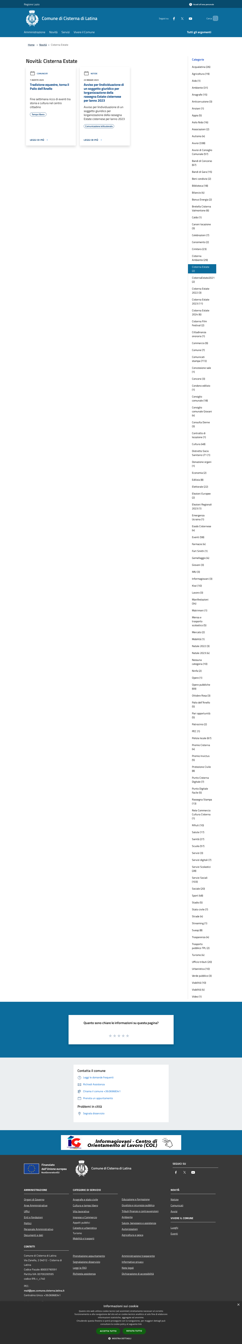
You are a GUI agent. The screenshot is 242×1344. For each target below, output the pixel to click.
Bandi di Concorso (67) (202, 163)
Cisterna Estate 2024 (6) (200, 312)
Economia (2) (199, 473)
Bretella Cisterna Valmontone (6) (201, 208)
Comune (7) (198, 350)
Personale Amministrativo (38, 1229)
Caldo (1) (197, 217)
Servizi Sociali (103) (199, 880)
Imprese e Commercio (85, 1217)
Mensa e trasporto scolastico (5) (199, 621)
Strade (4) (197, 916)
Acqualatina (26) (201, 67)
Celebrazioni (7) (200, 235)
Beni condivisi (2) (201, 179)
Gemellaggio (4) (200, 558)
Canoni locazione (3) (201, 226)
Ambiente (127, 1217)
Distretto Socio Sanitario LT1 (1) (201, 453)
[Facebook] (168, 18)
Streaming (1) (199, 923)
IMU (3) (196, 572)
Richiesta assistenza (84, 1274)
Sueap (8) (197, 930)
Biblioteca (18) (200, 186)
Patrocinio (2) (199, 724)
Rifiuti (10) (198, 825)
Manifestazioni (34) (200, 601)
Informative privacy (133, 1262)
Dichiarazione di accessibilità (138, 1274)
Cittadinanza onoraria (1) (199, 334)
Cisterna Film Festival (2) (199, 323)
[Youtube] (185, 18)
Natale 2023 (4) (200, 653)
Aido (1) (196, 81)
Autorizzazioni (130, 1229)
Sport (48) (197, 895)
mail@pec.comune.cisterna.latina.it (44, 1291)
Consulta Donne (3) (201, 424)
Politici (28, 1223)
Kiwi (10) (197, 586)
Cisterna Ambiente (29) (200, 258)
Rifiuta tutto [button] (134, 1330)
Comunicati (39, 73)
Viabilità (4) (198, 990)
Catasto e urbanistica (85, 1228)
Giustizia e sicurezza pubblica (138, 1205)
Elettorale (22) (200, 487)
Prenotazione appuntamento (89, 1256)
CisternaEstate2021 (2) (203, 280)
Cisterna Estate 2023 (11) (200, 301)
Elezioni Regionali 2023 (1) (202, 506)
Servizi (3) (197, 853)
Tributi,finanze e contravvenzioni (140, 1211)
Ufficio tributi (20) (202, 962)
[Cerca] (214, 18)
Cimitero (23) (199, 249)
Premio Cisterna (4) (201, 747)
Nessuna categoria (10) (199, 662)
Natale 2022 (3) (200, 646)
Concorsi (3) (198, 379)
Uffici (27, 1211)
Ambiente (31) (200, 88)
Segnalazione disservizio (86, 1262)
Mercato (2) (198, 632)
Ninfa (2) (197, 671)
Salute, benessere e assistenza (139, 1223)
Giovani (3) (198, 565)
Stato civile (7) (200, 909)
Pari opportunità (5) (201, 715)
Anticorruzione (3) (202, 101)
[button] (121, 1338)
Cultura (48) (198, 444)
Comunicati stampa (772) (199, 359)
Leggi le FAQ (80, 1268)
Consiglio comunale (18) (200, 398)
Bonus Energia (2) (202, 199)
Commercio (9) (200, 343)
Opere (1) (197, 678)
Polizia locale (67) (201, 738)
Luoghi (174, 1228)
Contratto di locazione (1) (199, 435)
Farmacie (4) (198, 544)
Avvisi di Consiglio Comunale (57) (202, 152)
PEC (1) (196, 731)
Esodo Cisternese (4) (201, 528)
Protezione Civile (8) (201, 769)
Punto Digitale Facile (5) (200, 791)
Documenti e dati (33, 1235)
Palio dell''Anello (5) (201, 704)
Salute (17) (198, 832)
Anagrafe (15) (199, 95)
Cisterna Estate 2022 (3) (200, 291)
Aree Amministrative (35, 1205)
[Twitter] (176, 18)
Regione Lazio (31, 4)
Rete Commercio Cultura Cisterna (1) (201, 814)
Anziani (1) (198, 108)
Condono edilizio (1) (201, 388)
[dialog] (121, 1322)
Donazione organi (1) (201, 464)
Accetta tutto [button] (108, 1331)
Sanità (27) (198, 839)
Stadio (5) (197, 902)
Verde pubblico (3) (202, 976)
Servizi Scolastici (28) (201, 869)
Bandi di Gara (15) (202, 172)
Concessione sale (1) (201, 370)
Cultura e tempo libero (85, 1205)
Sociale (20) (198, 889)
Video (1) (197, 996)
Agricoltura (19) (200, 74)
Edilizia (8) (197, 480)
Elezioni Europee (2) (201, 495)
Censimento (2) (200, 242)
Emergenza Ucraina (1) (198, 517)
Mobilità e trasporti (83, 1238)
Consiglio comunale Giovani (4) (202, 411)
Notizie (90, 73)
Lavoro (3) (197, 593)
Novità (43, 45)
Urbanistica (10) (201, 969)
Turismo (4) (198, 955)
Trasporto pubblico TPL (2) (200, 946)
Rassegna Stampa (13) (202, 801)
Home (31, 45)
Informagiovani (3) (202, 579)
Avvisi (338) (198, 143)
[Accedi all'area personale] (201, 4)
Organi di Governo (34, 1199)
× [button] (238, 1305)
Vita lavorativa (81, 1211)
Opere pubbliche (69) (201, 687)
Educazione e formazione (136, 1199)
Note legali (128, 1268)
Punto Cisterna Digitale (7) (200, 780)
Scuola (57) (198, 846)
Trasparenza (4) (200, 937)
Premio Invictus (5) (200, 758)
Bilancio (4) (198, 193)
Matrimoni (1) (199, 610)
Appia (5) (197, 115)
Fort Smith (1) (199, 551)
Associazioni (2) (200, 129)
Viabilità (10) (199, 983)
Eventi (174, 1234)
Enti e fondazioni (33, 1217)
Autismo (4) (198, 136)
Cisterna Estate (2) (200, 269)
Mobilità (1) (198, 639)
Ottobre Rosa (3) (201, 695)
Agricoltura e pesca (132, 1235)
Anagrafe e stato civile (85, 1199)
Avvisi (174, 1211)
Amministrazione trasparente (138, 1256)
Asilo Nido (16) (200, 122)
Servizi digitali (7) (201, 860)
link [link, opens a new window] (140, 1324)
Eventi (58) (198, 537)
